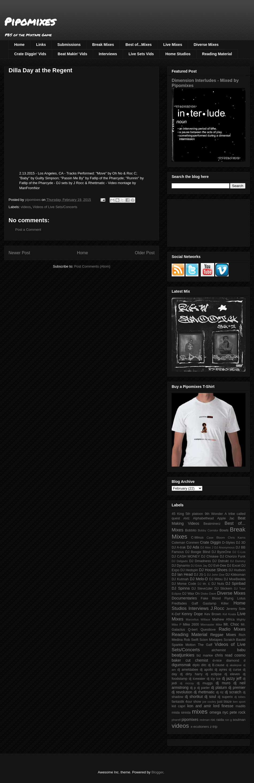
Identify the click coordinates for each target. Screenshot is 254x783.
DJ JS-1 (200, 575)
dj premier (236, 687)
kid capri (178, 706)
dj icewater (197, 679)
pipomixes (190, 719)
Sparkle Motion (183, 645)
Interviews (108, 54)
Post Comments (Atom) (92, 266)
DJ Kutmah (180, 579)
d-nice (217, 660)
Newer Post (19, 253)
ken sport (239, 701)
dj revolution (182, 692)
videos (26, 207)
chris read (223, 655)
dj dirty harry (191, 674)
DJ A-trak (179, 547)
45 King (178, 514)
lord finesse (223, 706)
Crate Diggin (210, 542)
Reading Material (217, 54)
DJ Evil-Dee (217, 565)
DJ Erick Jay (199, 565)
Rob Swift (191, 640)
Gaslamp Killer (216, 603)
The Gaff (205, 645)
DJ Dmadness (200, 561)
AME (186, 518)
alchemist (218, 650)
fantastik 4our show (186, 701)
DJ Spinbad (235, 583)
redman (204, 719)
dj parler (203, 688)
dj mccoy (187, 683)
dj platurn (219, 687)
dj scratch (233, 692)
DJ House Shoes (213, 570)
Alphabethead (203, 518)
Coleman (178, 542)
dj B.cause (216, 665)
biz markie (205, 655)
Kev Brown (212, 614)
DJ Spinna (181, 588)
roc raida (217, 720)
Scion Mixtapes (210, 640)
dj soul (210, 696)
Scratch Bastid (234, 640)
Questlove (208, 629)
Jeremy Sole (235, 609)
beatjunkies (183, 655)
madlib (240, 706)
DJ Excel (233, 565)
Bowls (224, 530)
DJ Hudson (237, 570)
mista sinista (181, 712)
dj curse (235, 669)
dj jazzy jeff (231, 678)
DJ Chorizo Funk (232, 556)
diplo (196, 665)
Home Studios (177, 54)
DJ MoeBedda (234, 579)
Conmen (192, 542)
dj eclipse (213, 674)
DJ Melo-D (199, 579)
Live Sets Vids (141, 54)
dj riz (220, 692)
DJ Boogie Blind (197, 552)
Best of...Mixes (138, 44)
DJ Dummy (237, 561)
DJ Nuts (217, 584)
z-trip (213, 727)
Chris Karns (236, 537)
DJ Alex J (207, 547)
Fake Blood (211, 598)
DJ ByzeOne (221, 552)
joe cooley (209, 701)
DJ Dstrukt (220, 561)
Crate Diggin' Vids (30, 54)
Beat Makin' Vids (72, 54)
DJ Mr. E (204, 583)
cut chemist (197, 660)
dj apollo (206, 669)
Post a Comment (28, 230)
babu (241, 650)
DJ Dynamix (181, 565)
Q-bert (193, 629)
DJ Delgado (180, 561)
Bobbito (191, 530)
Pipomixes (29, 21)
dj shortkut (194, 696)
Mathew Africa (223, 619)
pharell (176, 719)
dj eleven (232, 674)
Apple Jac (225, 518)
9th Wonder (214, 514)
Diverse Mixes (206, 44)
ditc (203, 665)
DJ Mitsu (215, 579)
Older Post (145, 253)
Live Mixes (172, 44)
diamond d (235, 660)
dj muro (223, 683)
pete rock (237, 712)
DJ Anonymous (224, 547)
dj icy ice (214, 679)
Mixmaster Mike (211, 624)
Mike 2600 (191, 624)
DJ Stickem (223, 588)
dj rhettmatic (204, 692)
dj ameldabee (187, 669)
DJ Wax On (191, 593)
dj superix (225, 697)
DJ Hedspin (189, 570)
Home (19, 44)
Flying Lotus (234, 598)
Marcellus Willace (198, 619)
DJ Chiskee (209, 556)
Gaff (195, 603)
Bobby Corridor (208, 530)
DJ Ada (193, 547)
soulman (239, 720)
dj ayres (221, 669)
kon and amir (199, 706)
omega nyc (219, 712)
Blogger (157, 772)
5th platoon (194, 514)
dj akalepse (234, 665)
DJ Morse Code (184, 584)
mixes (199, 711)
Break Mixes (103, 44)
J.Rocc (217, 608)
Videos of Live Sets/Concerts (55, 207)
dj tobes (239, 696)
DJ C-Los (239, 552)
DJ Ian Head (182, 574)
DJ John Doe (216, 574)
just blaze (224, 701)
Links (41, 44)
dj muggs (205, 683)
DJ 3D (240, 542)
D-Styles (228, 542)
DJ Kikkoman (235, 575)
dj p (193, 688)
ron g (228, 719)
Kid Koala (229, 614)
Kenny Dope (192, 614)
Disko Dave (208, 593)
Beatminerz (212, 524)
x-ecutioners (200, 727)
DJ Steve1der (202, 588)
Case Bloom (215, 537)
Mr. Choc (231, 624)
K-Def (176, 614)
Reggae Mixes (223, 635)
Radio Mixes (232, 629)
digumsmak (181, 665)
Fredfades (179, 603)
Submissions (68, 44)
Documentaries (184, 598)
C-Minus (197, 537)
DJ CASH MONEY (186, 556)
